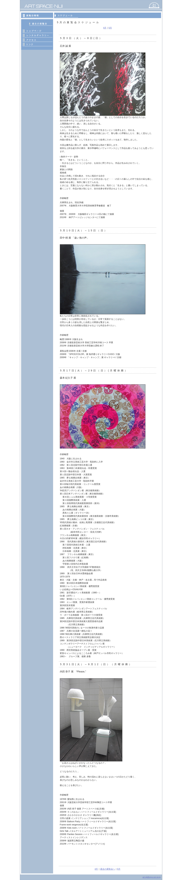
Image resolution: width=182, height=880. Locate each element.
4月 (105, 28)
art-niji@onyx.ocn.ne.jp (152, 877)
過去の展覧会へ (107, 869)
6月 (110, 28)
